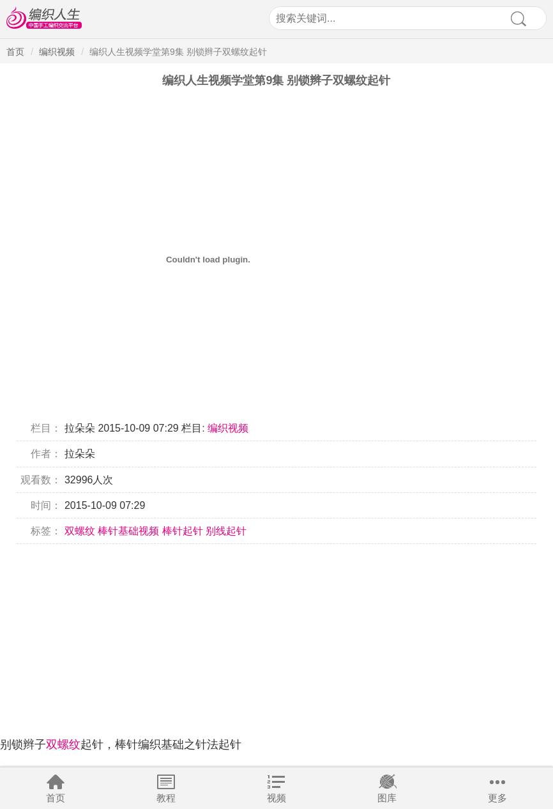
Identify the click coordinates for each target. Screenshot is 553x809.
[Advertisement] (276, 633)
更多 (497, 797)
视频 (276, 797)
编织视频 (57, 52)
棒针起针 (182, 530)
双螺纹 (79, 530)
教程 (166, 797)
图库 (387, 797)
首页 (55, 797)
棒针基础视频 (128, 530)
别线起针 (226, 530)
